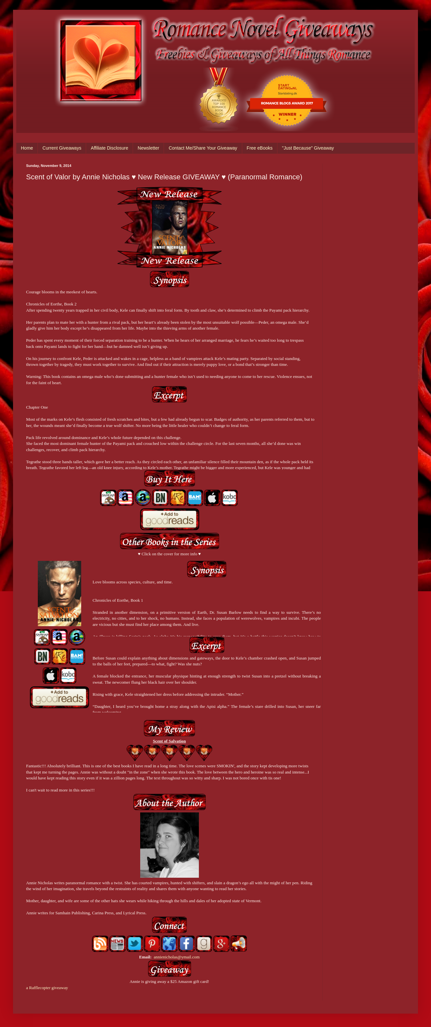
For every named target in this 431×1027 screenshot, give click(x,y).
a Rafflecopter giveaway (47, 987)
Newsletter (148, 148)
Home (27, 148)
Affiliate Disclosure (109, 148)
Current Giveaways (61, 148)
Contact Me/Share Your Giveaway (203, 148)
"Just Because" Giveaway (308, 148)
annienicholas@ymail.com (177, 956)
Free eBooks (260, 148)
